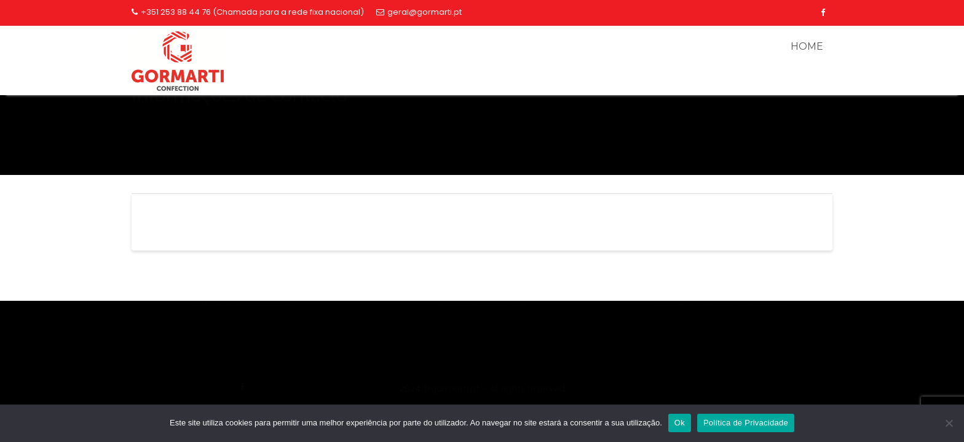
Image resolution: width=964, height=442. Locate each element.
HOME (807, 46)
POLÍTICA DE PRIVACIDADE (242, 377)
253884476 (721, 341)
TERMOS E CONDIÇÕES (482, 377)
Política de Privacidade (745, 422)
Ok (679, 422)
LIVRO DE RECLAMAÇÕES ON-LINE (722, 377)
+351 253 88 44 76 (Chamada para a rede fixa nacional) (248, 12)
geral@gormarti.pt (419, 12)
